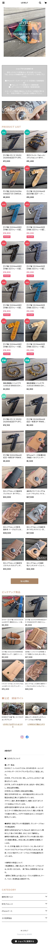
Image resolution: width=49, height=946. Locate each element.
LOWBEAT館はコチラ (36, 724)
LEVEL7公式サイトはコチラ (13, 725)
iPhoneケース (7, 911)
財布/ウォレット (7, 904)
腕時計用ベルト (7, 897)
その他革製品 (7, 918)
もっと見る (24, 581)
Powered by (24, 934)
